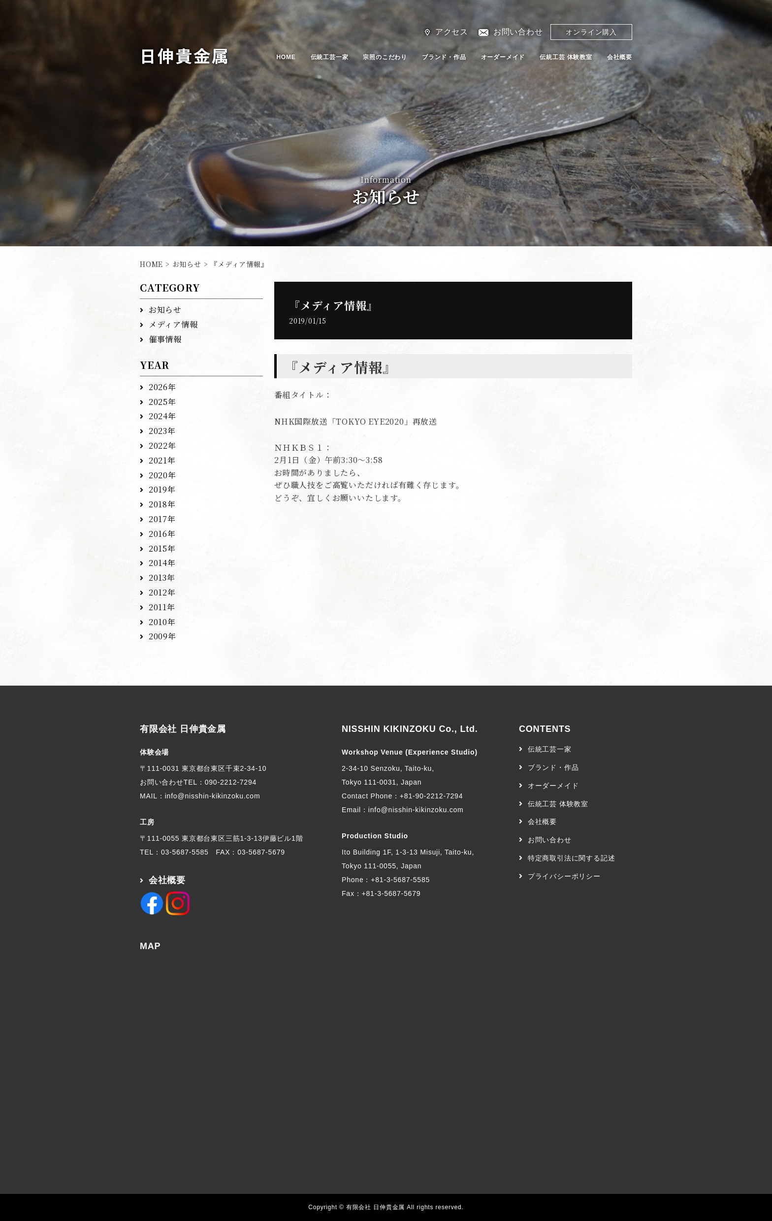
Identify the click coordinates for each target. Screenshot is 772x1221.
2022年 (162, 445)
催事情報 (165, 339)
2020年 (162, 475)
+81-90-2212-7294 (431, 796)
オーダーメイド (503, 57)
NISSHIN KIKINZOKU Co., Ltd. (410, 729)
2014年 (162, 562)
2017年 (162, 519)
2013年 (162, 577)
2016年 (162, 533)
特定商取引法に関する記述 (571, 858)
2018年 (162, 504)
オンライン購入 (591, 32)
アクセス (451, 32)
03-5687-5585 (185, 852)
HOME (285, 57)
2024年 (162, 416)
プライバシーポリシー (564, 876)
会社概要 (619, 57)
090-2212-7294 (231, 782)
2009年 (162, 636)
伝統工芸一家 (330, 57)
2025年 (162, 401)
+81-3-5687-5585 (400, 880)
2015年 (162, 548)
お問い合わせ (518, 32)
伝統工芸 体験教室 (566, 57)
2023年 (162, 430)
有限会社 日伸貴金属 (183, 729)
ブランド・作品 (444, 57)
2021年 (162, 460)
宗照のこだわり (385, 57)
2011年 (162, 607)
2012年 (162, 592)
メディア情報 (173, 324)
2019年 (162, 489)
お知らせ (186, 264)
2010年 (162, 621)
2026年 (162, 387)
